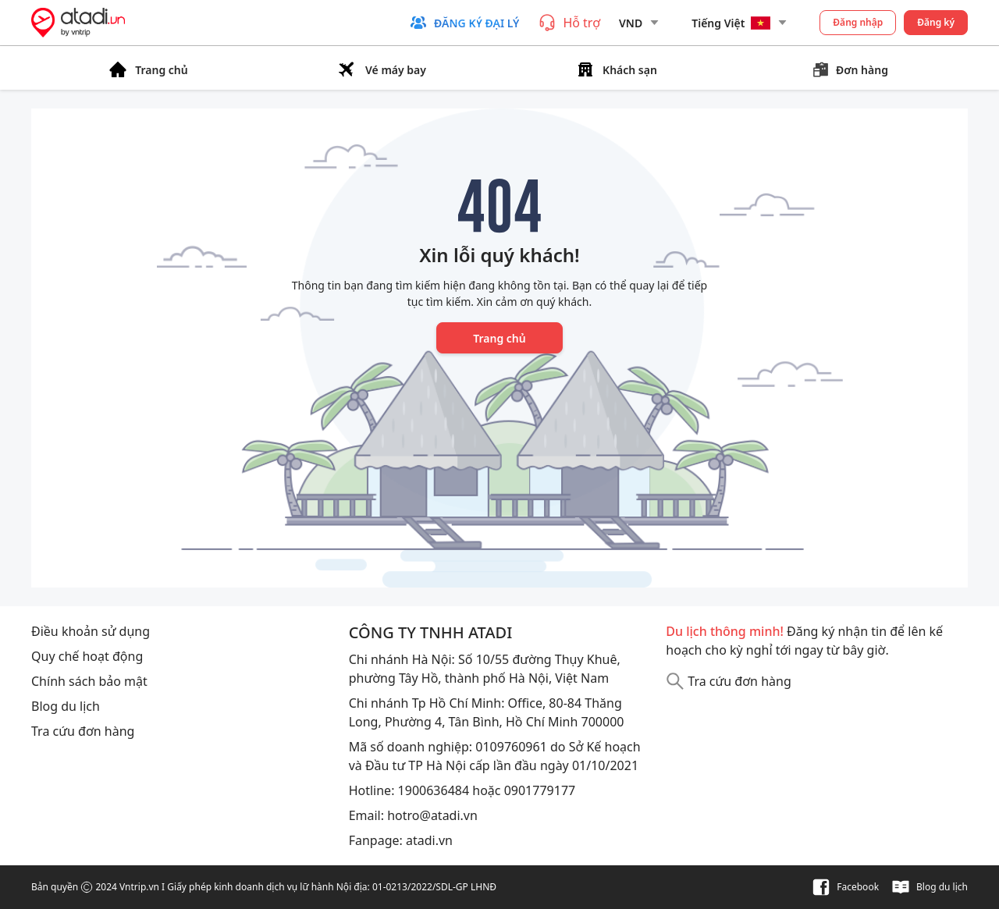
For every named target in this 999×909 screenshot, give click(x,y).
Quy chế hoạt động (87, 656)
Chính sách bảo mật (89, 681)
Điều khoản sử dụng (90, 631)
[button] (464, 22)
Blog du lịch (65, 706)
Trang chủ (499, 338)
